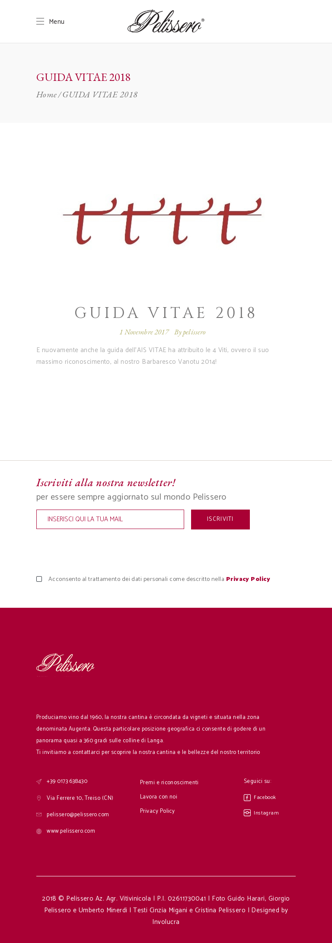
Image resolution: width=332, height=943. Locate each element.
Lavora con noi (158, 797)
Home (46, 94)
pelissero (194, 332)
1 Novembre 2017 (144, 332)
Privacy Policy (248, 579)
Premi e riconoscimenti (169, 782)
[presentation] (102, 552)
